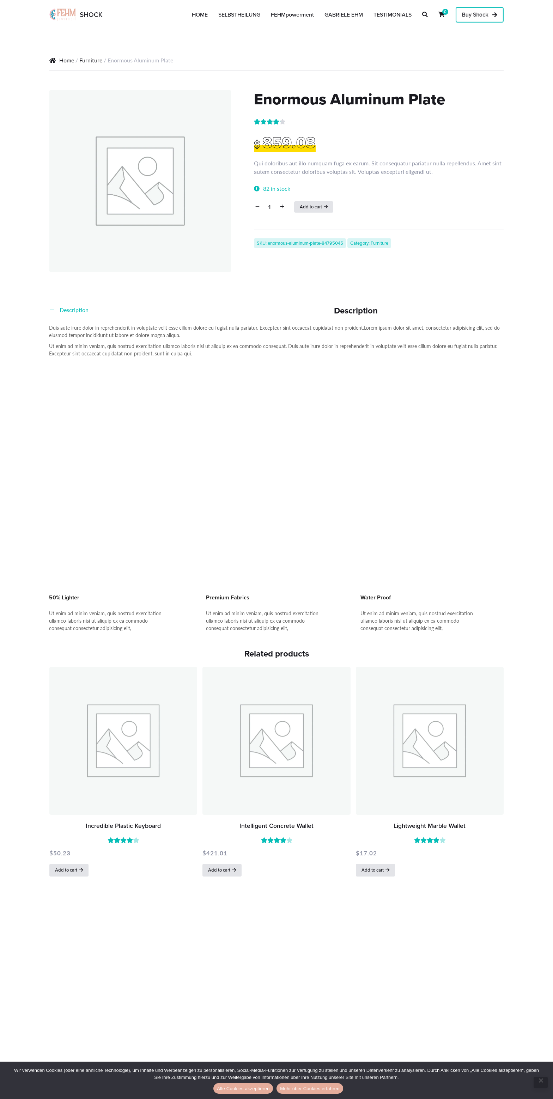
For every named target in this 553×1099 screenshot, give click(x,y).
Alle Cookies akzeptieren (243, 1088)
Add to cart (311, 206)
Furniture (90, 60)
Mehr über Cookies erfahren (309, 1088)
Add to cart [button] (66, 870)
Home (66, 60)
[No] (541, 1082)
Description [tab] (73, 310)
